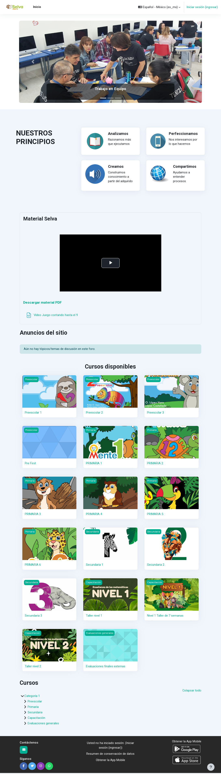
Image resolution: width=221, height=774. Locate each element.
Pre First (30, 464)
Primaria (33, 708)
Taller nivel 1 (94, 616)
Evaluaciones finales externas (105, 667)
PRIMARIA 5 (155, 515)
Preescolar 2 (94, 413)
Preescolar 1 (33, 413)
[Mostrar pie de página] (210, 767)
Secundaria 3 (33, 616)
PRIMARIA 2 (155, 464)
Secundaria (35, 713)
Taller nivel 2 (33, 667)
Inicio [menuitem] (37, 7)
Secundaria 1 (94, 566)
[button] (159, 7)
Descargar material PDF (43, 303)
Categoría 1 (32, 697)
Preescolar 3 (155, 413)
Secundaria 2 (155, 566)
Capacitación (36, 719)
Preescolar (35, 702)
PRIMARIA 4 (94, 515)
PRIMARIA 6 (33, 566)
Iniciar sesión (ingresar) (202, 7)
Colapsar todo (191, 691)
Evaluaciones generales (43, 724)
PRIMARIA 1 (94, 464)
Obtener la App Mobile (110, 761)
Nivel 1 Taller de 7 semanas (165, 616)
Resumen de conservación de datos (110, 755)
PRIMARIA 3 (33, 515)
